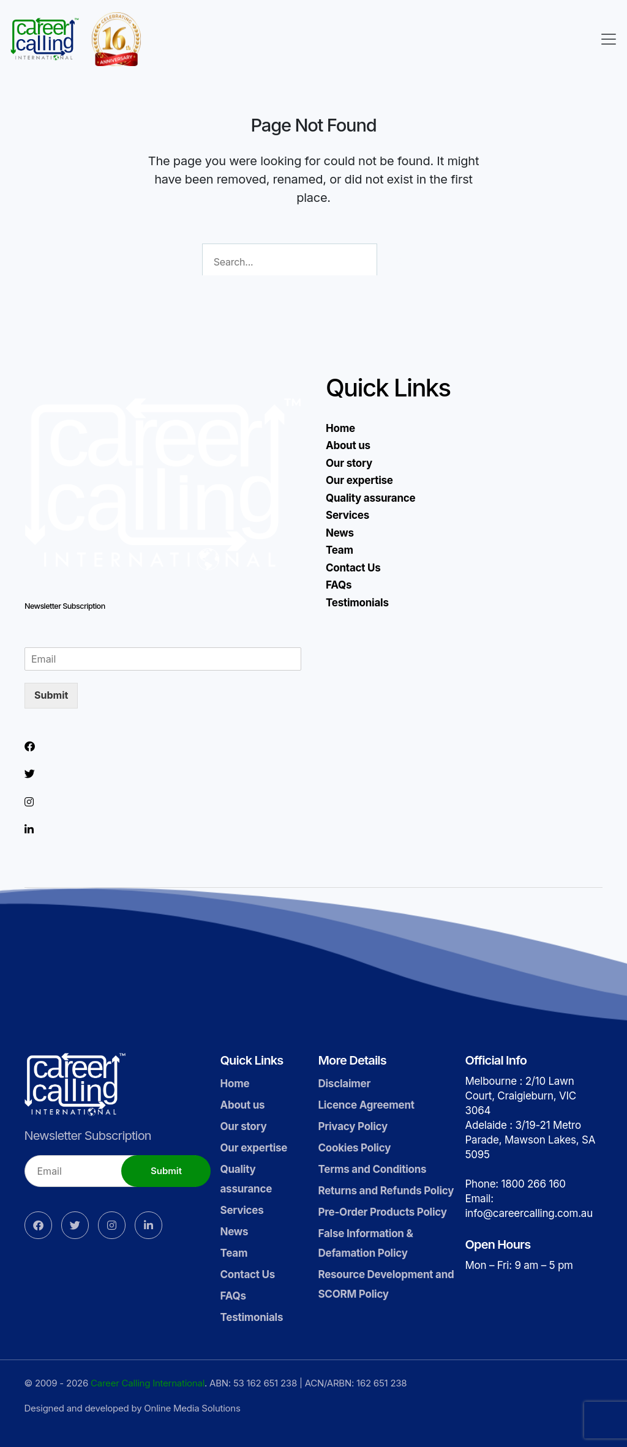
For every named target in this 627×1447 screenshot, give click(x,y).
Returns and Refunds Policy (386, 1191)
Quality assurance (370, 498)
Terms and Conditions (372, 1169)
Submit (51, 695)
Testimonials (357, 603)
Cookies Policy (354, 1148)
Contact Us (353, 568)
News (340, 533)
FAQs (338, 585)
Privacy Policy (353, 1126)
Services (347, 515)
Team (339, 550)
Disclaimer (344, 1083)
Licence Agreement (366, 1105)
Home (340, 428)
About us (348, 445)
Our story (349, 463)
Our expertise (359, 480)
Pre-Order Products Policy (382, 1212)
